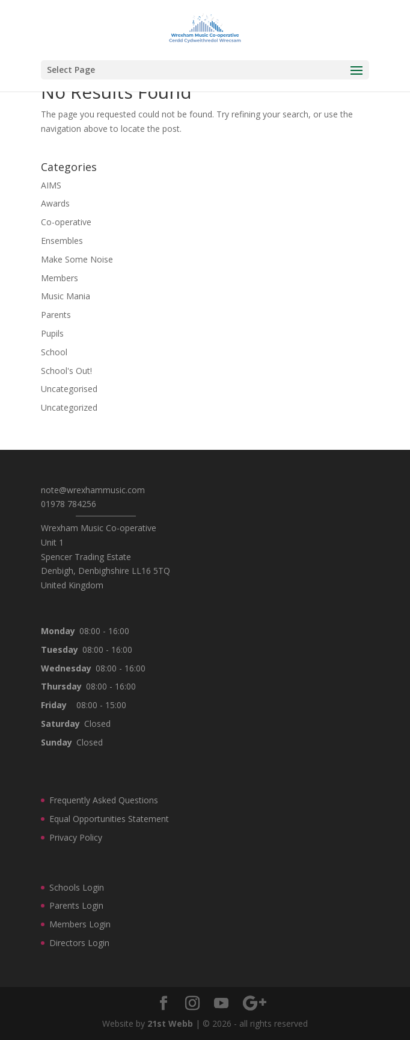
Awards (55, 203)
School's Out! (66, 370)
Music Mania (65, 296)
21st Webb (170, 1023)
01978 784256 (68, 503)
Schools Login (76, 887)
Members (59, 278)
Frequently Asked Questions (103, 800)
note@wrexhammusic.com (93, 490)
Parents (56, 314)
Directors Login (79, 942)
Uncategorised (69, 388)
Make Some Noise (77, 259)
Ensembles (62, 240)
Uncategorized (69, 407)
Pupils (52, 333)
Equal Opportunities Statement (109, 818)
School (54, 352)
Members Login (80, 924)
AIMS (51, 185)
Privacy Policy (75, 837)
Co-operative (66, 222)
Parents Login (76, 905)
